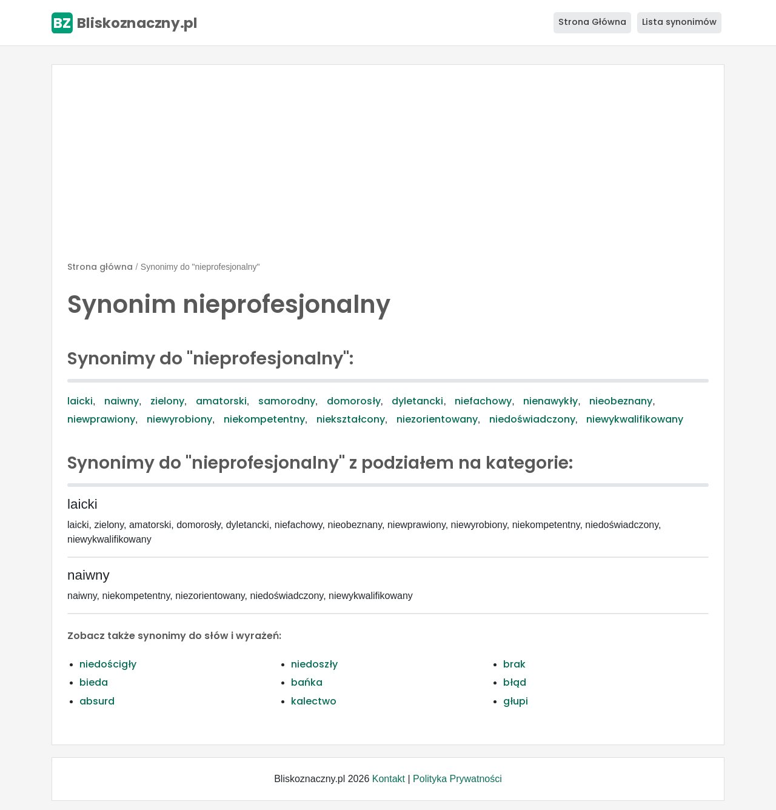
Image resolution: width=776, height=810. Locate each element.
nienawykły (550, 401)
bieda (93, 682)
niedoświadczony (532, 419)
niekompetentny (264, 419)
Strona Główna (592, 22)
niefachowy (483, 401)
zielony (167, 401)
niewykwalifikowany (634, 419)
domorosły (354, 401)
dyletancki (417, 401)
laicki (80, 401)
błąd (514, 682)
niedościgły (107, 664)
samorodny (286, 401)
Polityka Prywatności (457, 779)
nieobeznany (620, 401)
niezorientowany (437, 419)
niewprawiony (101, 419)
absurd (97, 701)
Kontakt (388, 779)
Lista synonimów (679, 22)
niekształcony (350, 419)
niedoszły (314, 664)
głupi (515, 701)
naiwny (121, 401)
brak (514, 664)
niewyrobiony (179, 419)
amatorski (221, 401)
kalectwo (313, 701)
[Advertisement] (388, 168)
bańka (307, 682)
